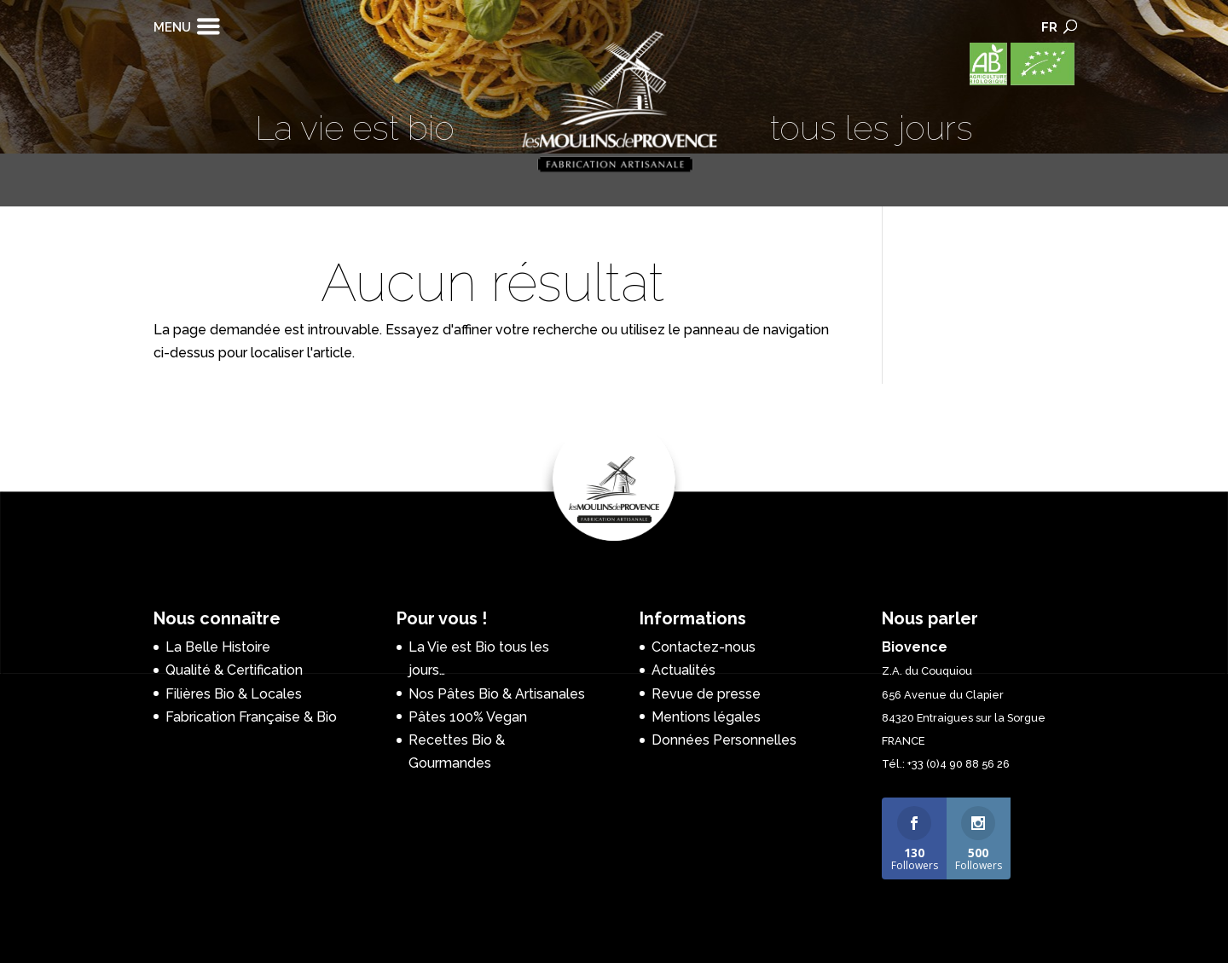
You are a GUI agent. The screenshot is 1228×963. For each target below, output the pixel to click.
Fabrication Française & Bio (251, 717)
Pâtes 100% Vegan (467, 717)
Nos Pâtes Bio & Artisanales (496, 694)
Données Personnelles (724, 740)
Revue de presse (706, 694)
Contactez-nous (704, 647)
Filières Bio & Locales (233, 694)
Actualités (683, 670)
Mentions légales (706, 717)
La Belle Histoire (217, 647)
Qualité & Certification (234, 670)
